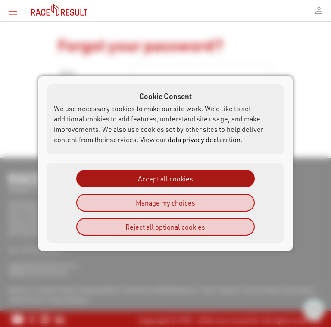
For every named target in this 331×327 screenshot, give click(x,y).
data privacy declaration (204, 139)
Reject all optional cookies (165, 226)
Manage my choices (165, 202)
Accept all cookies (165, 178)
